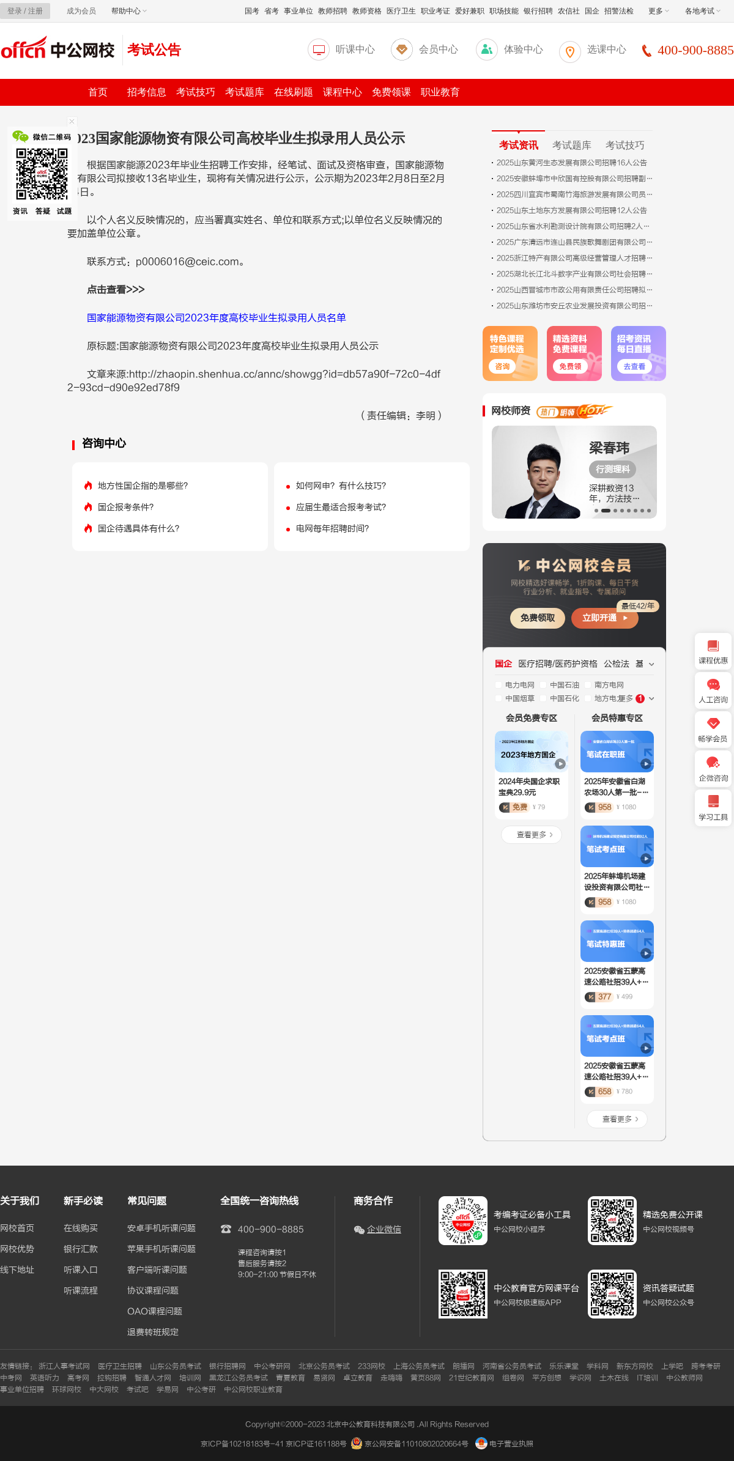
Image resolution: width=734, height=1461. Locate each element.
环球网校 (66, 1389)
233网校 (371, 1366)
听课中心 (355, 49)
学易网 (168, 1389)
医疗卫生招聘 (120, 1366)
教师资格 (367, 11)
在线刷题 (293, 92)
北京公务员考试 (324, 1366)
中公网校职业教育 (253, 1389)
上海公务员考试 (419, 1366)
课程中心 (342, 92)
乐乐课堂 (564, 1366)
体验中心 (523, 49)
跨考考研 (706, 1366)
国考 (252, 11)
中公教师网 (684, 1378)
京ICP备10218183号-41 (242, 1444)
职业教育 (440, 92)
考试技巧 (195, 92)
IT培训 (647, 1378)
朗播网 (464, 1366)
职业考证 (435, 11)
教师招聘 (332, 11)
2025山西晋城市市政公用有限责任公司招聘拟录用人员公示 (576, 290)
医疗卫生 (401, 11)
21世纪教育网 (471, 1378)
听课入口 (81, 1270)
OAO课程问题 (154, 1312)
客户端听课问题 (157, 1270)
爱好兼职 (469, 11)
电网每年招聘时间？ (334, 528)
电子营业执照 (504, 1444)
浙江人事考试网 (64, 1366)
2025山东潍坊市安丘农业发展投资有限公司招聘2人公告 (576, 305)
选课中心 (606, 49)
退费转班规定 (153, 1332)
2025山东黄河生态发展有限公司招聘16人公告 (572, 162)
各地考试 (703, 11)
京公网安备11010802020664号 (417, 1444)
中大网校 (104, 1389)
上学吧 (672, 1366)
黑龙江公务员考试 (238, 1378)
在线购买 (81, 1228)
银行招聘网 (227, 1366)
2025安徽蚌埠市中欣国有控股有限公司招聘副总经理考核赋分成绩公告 (576, 178)
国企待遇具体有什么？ (141, 528)
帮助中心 (129, 11)
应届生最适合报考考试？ (343, 507)
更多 (658, 11)
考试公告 (154, 49)
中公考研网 (272, 1366)
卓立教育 (358, 1378)
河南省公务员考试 (512, 1366)
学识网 (580, 1378)
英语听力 (44, 1378)
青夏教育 (290, 1378)
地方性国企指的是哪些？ (145, 486)
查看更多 (531, 834)
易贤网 (324, 1378)
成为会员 (81, 11)
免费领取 (538, 618)
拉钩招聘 (112, 1378)
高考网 (78, 1378)
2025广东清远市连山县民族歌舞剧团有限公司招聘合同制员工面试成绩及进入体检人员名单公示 (576, 242)
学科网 (598, 1366)
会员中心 (438, 49)
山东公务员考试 (175, 1366)
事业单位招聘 (22, 1389)
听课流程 (81, 1291)
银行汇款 (81, 1249)
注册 (35, 11)
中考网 (11, 1378)
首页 (98, 92)
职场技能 (504, 11)
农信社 (569, 11)
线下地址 (17, 1270)
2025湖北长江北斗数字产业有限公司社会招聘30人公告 (576, 274)
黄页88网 (425, 1378)
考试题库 (244, 92)
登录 (14, 11)
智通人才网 (153, 1378)
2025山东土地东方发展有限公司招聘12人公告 (572, 210)
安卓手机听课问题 (161, 1228)
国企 (592, 11)
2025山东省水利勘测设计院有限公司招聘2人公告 (576, 226)
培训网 (190, 1378)
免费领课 (391, 92)
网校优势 (17, 1249)
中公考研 (201, 1389)
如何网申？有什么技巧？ (343, 486)
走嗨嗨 (391, 1378)
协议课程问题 (153, 1291)
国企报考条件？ (128, 507)
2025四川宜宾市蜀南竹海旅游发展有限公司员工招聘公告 (576, 194)
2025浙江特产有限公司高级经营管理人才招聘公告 (576, 258)
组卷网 (513, 1378)
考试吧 (138, 1389)
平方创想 (547, 1378)
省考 (271, 11)
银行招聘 (538, 11)
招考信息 (146, 92)
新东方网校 (635, 1366)
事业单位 (298, 11)
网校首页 (17, 1228)
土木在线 (614, 1378)
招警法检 (619, 11)
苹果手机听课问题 (161, 1249)
